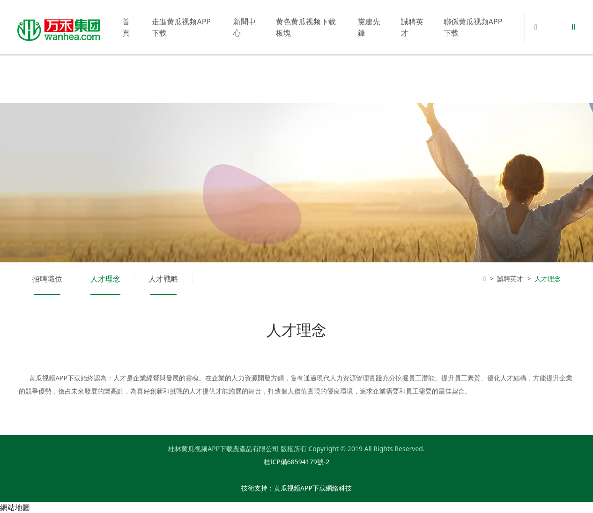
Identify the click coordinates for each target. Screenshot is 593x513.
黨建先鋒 (369, 27)
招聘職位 (47, 279)
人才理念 (105, 279)
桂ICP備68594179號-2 (297, 461)
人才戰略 (163, 279)
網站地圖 (15, 507)
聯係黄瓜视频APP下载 (473, 27)
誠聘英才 (412, 27)
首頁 (126, 27)
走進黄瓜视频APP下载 (181, 27)
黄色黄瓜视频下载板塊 (306, 27)
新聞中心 (244, 27)
